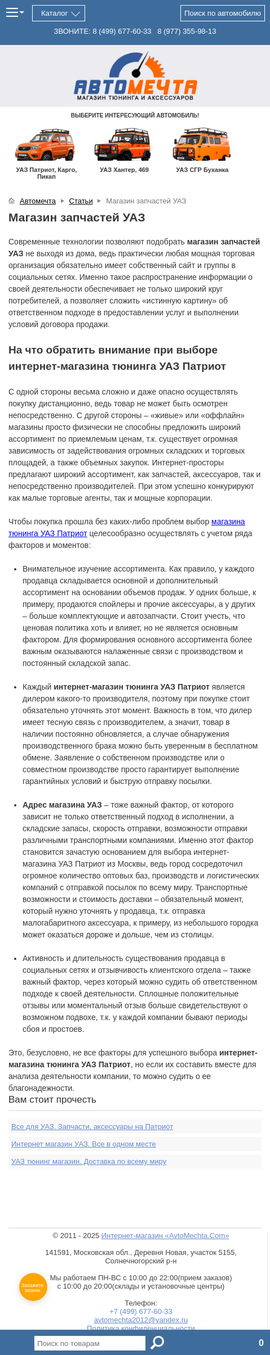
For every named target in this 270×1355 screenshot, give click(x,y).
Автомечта (38, 201)
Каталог (54, 13)
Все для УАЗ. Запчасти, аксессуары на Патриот (92, 1126)
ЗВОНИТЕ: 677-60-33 (103, 31)
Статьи (81, 201)
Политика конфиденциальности (141, 1328)
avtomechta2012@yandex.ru (141, 1320)
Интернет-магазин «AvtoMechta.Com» (165, 1235)
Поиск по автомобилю (222, 13)
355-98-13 (186, 31)
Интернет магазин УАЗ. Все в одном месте (83, 1144)
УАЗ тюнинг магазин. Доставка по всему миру (88, 1161)
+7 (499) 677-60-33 (140, 1311)
